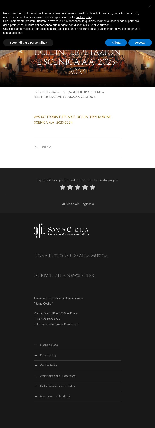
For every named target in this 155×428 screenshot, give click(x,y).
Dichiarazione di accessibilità (57, 386)
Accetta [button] (140, 42)
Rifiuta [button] (116, 42)
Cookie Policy (48, 365)
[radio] (62, 188)
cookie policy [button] (84, 17)
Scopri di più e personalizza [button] (28, 42)
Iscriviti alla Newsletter (64, 275)
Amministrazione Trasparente (57, 376)
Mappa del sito (49, 345)
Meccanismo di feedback (55, 396)
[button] (149, 6)
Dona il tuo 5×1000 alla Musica (71, 256)
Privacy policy (48, 355)
